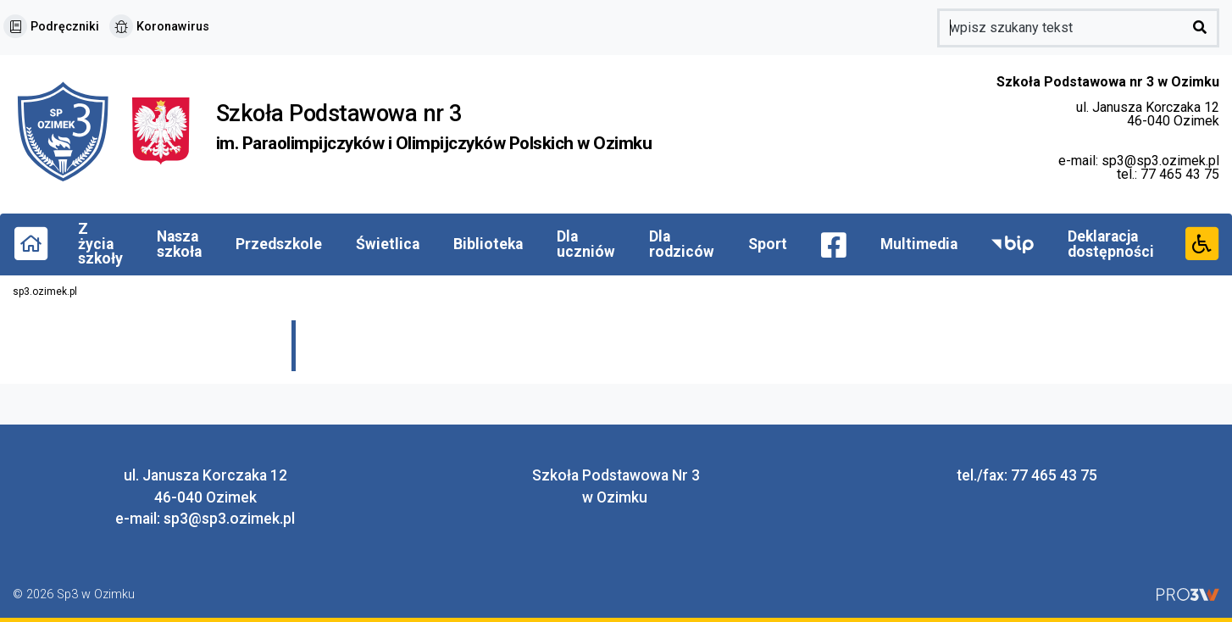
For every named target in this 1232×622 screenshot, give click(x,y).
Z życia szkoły (100, 243)
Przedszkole (279, 244)
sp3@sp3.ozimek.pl (1160, 161)
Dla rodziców (681, 244)
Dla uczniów (586, 244)
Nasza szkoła (179, 244)
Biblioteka (488, 244)
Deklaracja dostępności (1111, 244)
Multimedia (918, 244)
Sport (767, 244)
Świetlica (387, 244)
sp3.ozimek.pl (45, 291)
